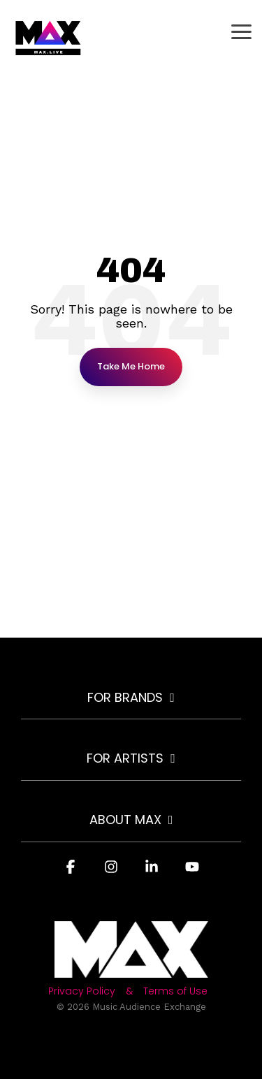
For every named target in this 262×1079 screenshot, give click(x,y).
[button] (241, 30)
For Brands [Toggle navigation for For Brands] (125, 698)
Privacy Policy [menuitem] (81, 991)
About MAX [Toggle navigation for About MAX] (125, 820)
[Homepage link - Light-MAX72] (131, 969)
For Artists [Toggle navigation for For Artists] (125, 759)
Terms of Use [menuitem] (175, 991)
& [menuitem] (129, 991)
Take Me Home (131, 366)
